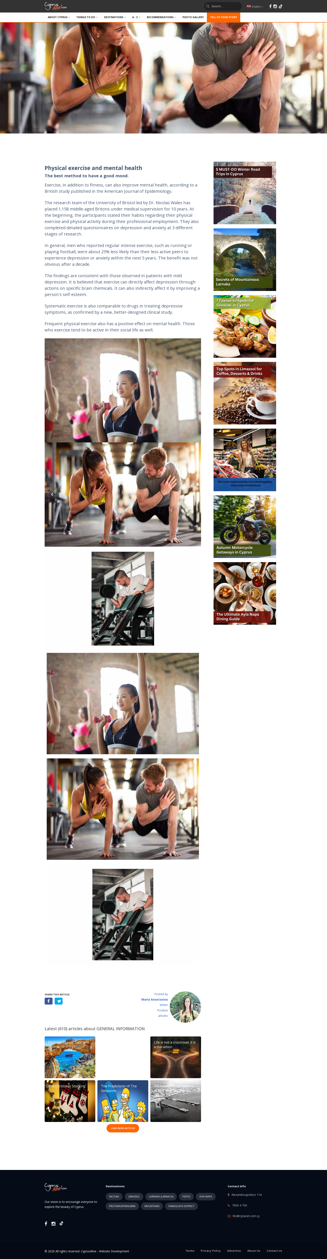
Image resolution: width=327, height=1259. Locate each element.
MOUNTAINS (152, 1206)
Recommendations (161, 17)
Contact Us (274, 1251)
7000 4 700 (239, 1205)
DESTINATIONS (115, 17)
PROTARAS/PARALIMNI (122, 1206)
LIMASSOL (134, 1196)
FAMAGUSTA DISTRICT (181, 1206)
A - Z (136, 17)
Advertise (234, 1251)
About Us (253, 1251)
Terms (190, 1251)
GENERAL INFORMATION (121, 1028)
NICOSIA (114, 1196)
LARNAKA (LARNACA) (161, 1196)
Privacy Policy (211, 1251)
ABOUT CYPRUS (59, 17)
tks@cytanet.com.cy (246, 1216)
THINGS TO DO (87, 17)
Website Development (114, 1251)
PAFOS (186, 1196)
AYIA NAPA (205, 1196)
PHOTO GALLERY (193, 17)
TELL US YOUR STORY (223, 17)
